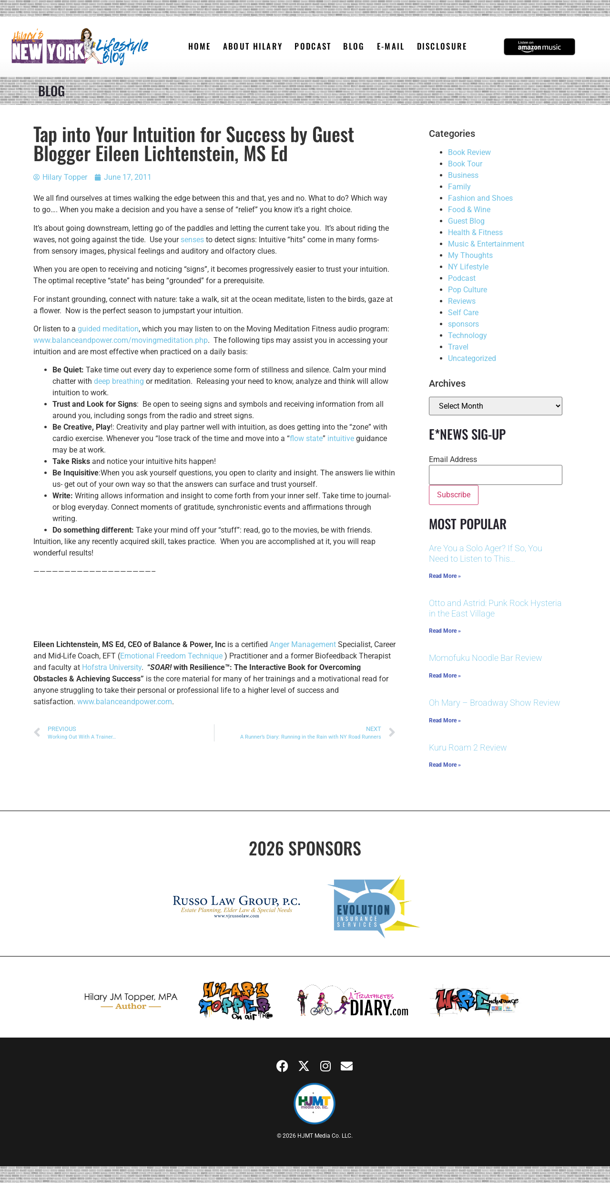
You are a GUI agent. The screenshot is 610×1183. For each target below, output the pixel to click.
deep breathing (119, 381)
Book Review (469, 152)
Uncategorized (472, 358)
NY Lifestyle (468, 266)
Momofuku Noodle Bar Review (485, 658)
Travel (458, 346)
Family (459, 186)
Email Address (453, 459)
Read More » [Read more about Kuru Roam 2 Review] (445, 764)
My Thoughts (470, 255)
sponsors (463, 324)
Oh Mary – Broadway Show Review (494, 703)
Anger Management (303, 644)
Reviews (462, 301)
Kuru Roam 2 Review (468, 747)
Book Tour (465, 163)
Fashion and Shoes (480, 198)
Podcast (462, 278)
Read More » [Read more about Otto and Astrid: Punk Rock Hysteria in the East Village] (445, 631)
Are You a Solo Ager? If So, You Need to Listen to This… (485, 553)
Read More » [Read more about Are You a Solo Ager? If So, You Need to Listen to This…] (445, 576)
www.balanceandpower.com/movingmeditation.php (120, 340)
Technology (467, 335)
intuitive (340, 438)
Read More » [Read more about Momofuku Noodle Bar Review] (445, 675)
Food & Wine (469, 209)
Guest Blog (466, 221)
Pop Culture (467, 289)
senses (192, 239)
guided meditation (108, 328)
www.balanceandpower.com (124, 701)
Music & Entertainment (486, 243)
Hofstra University (112, 667)
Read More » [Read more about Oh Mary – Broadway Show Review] (445, 720)
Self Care (463, 312)
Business (463, 175)
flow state (306, 438)
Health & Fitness (475, 232)
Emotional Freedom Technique (171, 655)
